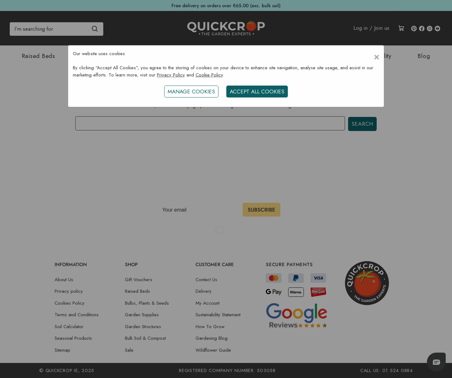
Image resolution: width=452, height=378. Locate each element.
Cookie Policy (209, 74)
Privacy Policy (171, 74)
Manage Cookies (191, 91)
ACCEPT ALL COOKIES (257, 91)
